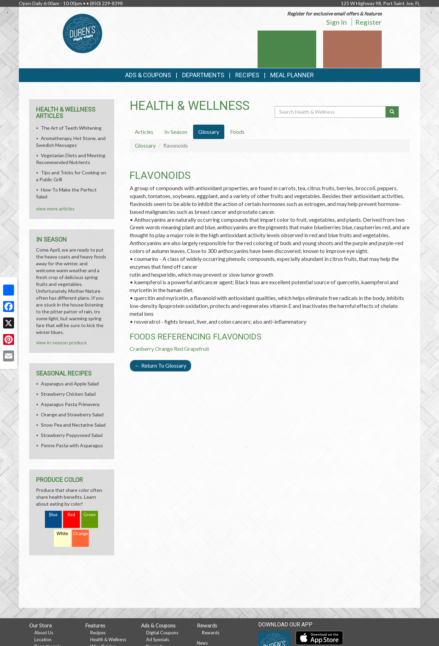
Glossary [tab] (208, 131)
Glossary (145, 145)
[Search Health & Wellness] (331, 112)
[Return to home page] (82, 33)
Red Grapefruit (191, 348)
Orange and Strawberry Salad (72, 414)
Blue (53, 514)
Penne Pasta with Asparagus (72, 445)
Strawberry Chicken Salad (68, 394)
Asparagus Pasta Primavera (70, 404)
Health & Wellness (108, 639)
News (202, 643)
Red (71, 514)
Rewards (211, 632)
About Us (43, 632)
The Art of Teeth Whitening (71, 128)
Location (42, 639)
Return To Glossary (160, 365)
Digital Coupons (162, 632)
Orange (164, 348)
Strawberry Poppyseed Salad (72, 435)
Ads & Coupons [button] (148, 75)
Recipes (247, 75)
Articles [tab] (144, 131)
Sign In (336, 22)
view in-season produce (61, 342)
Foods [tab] (237, 131)
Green (89, 514)
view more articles (55, 208)
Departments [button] (203, 75)
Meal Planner (292, 75)
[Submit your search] (392, 112)
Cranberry (142, 348)
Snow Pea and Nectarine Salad (73, 425)
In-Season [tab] (175, 131)
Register (368, 22)
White (62, 533)
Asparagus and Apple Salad (70, 384)
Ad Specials (157, 639)
